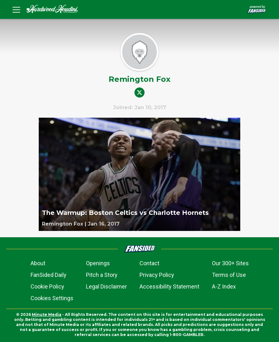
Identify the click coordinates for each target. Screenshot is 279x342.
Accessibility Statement (169, 286)
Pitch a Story (101, 275)
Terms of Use (229, 275)
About (38, 263)
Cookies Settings (52, 298)
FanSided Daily (48, 275)
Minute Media (46, 314)
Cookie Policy (47, 286)
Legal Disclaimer (106, 286)
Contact (149, 263)
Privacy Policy (157, 275)
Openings (98, 263)
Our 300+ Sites (230, 263)
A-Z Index (224, 286)
